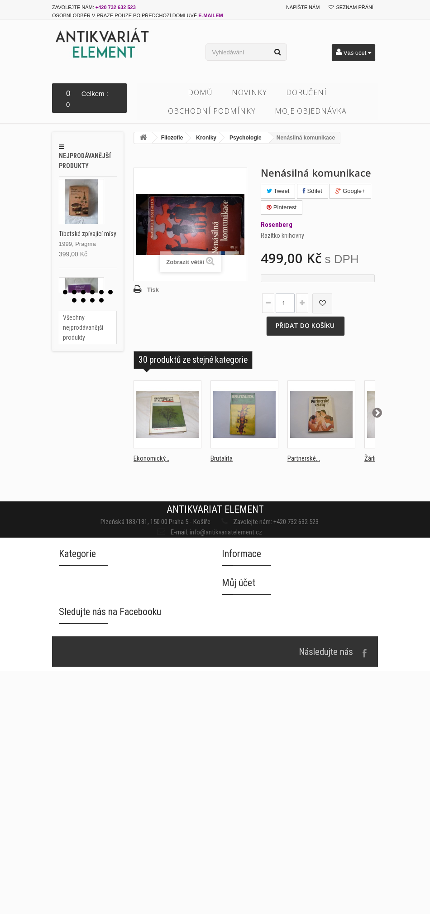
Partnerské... (303, 458)
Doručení (306, 92)
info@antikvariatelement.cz (221, 527)
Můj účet (238, 805)
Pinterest (281, 207)
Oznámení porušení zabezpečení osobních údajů (290, 778)
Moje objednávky (246, 831)
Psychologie (245, 138)
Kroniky (206, 138)
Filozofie (172, 138)
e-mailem (210, 15)
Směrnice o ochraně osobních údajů (272, 796)
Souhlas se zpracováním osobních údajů (278, 742)
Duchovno (73, 759)
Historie (70, 814)
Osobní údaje (240, 885)
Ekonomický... (151, 458)
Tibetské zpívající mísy (87, 233)
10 (101, 300)
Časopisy (71, 741)
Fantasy (70, 778)
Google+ (350, 191)
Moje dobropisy (244, 849)
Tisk (153, 289)
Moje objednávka (311, 111)
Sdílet (312, 191)
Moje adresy (239, 867)
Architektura (76, 687)
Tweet (278, 191)
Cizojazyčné (76, 723)
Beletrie (70, 705)
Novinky (249, 92)
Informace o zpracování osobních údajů (277, 760)
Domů (200, 92)
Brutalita (221, 458)
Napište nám (303, 7)
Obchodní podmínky (212, 111)
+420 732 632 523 (116, 7)
